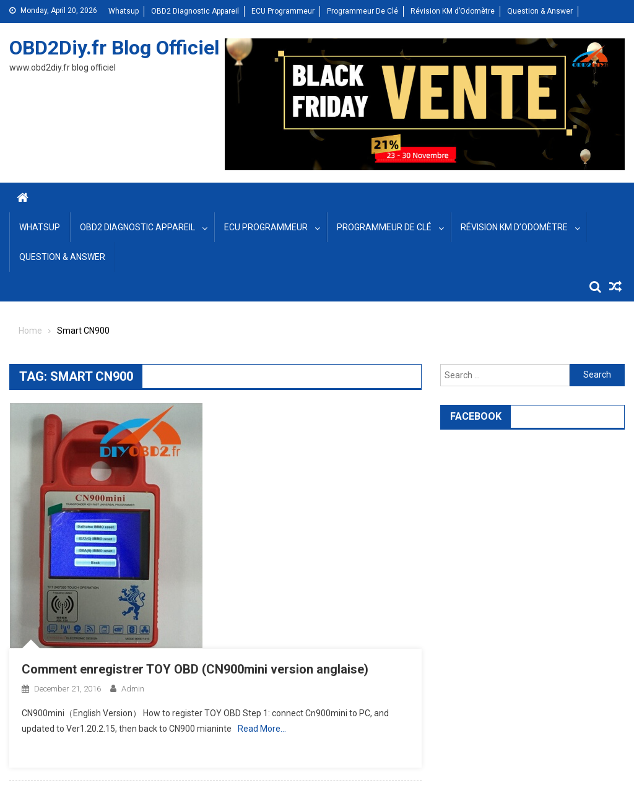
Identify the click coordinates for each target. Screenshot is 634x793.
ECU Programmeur (283, 11)
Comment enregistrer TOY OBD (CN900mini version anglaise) (195, 669)
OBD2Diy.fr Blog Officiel (114, 47)
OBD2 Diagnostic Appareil (195, 11)
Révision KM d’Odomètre (452, 11)
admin (132, 688)
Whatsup (123, 11)
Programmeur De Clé (362, 11)
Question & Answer (540, 11)
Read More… (262, 729)
